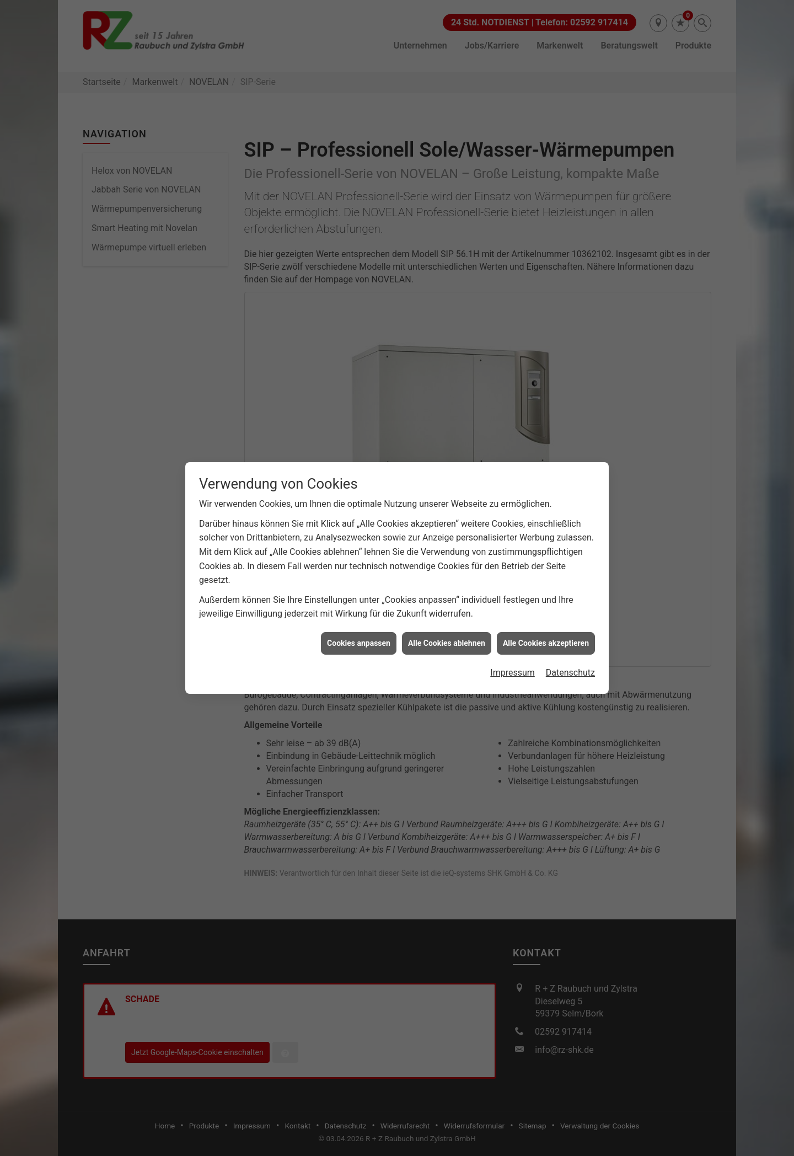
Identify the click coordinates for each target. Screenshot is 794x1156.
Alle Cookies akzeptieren (546, 622)
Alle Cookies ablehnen (446, 622)
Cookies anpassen (358, 622)
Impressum (512, 651)
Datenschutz (570, 651)
